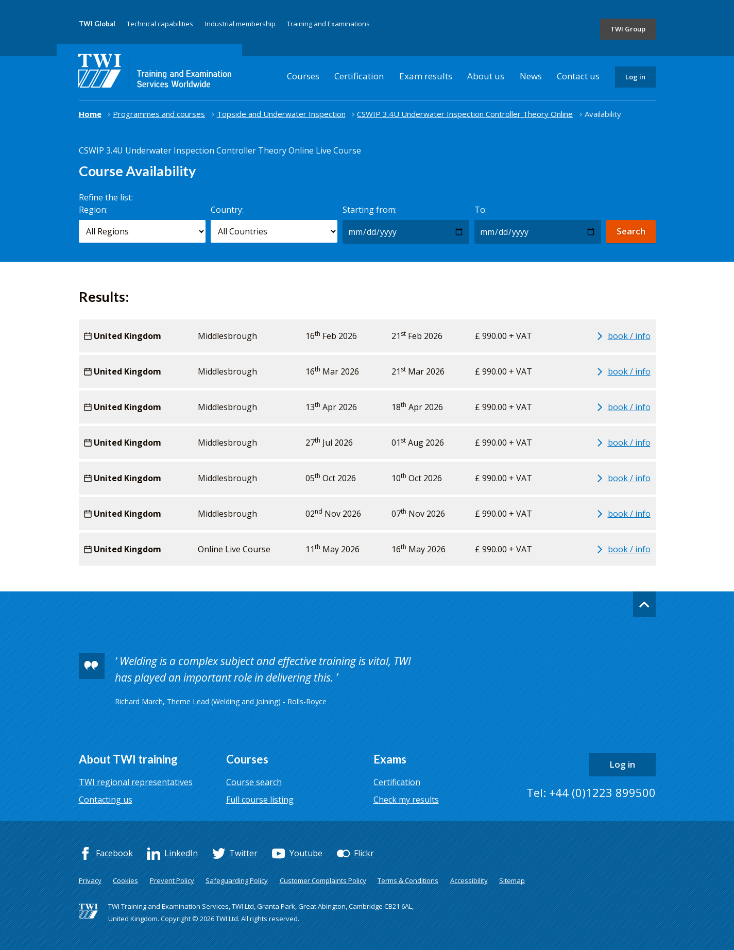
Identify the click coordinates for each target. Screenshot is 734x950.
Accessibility (469, 880)
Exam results (425, 76)
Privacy (90, 880)
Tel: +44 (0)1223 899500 (591, 792)
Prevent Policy (172, 880)
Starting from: (370, 209)
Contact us (578, 76)
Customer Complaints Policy (323, 880)
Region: (93, 209)
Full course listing (260, 799)
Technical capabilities (160, 23)
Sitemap (512, 880)
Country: (227, 209)
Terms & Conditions (408, 880)
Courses (303, 76)
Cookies (125, 880)
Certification (359, 76)
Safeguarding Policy (237, 880)
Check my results (406, 799)
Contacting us (105, 799)
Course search (254, 782)
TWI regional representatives (136, 782)
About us (485, 76)
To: (480, 209)
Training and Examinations (328, 23)
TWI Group (627, 28)
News (531, 76)
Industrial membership (240, 23)
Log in (635, 76)
